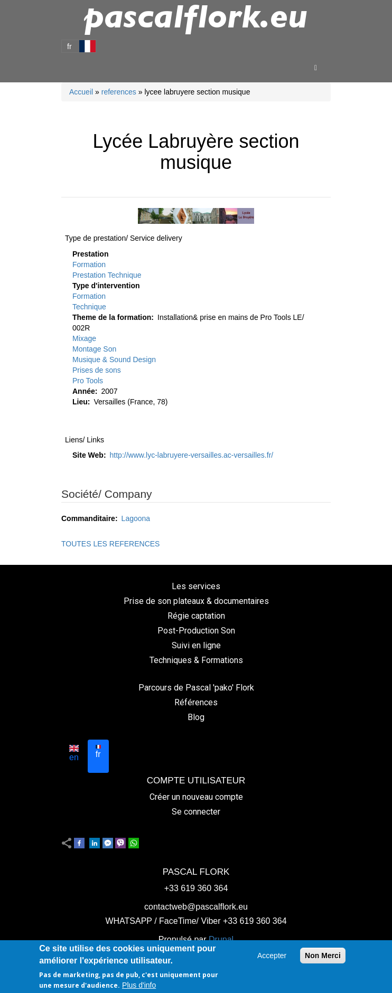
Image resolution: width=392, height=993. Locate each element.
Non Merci (323, 956)
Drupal (221, 939)
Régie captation (196, 616)
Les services (196, 586)
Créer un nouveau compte (196, 797)
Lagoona (136, 518)
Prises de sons (96, 370)
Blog (196, 717)
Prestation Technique (107, 275)
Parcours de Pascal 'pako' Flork (196, 688)
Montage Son (94, 349)
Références (196, 702)
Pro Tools (87, 380)
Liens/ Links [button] (84, 440)
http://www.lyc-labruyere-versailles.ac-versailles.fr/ (192, 455)
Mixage (84, 338)
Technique (89, 306)
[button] (196, 216)
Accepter (271, 956)
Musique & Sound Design (114, 359)
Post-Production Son (196, 631)
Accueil (81, 92)
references (118, 92)
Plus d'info (139, 985)
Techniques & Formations (196, 660)
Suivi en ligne (196, 645)
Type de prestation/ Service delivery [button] (123, 238)
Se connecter (196, 812)
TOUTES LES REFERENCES (110, 544)
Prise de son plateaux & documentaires (196, 601)
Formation (89, 264)
